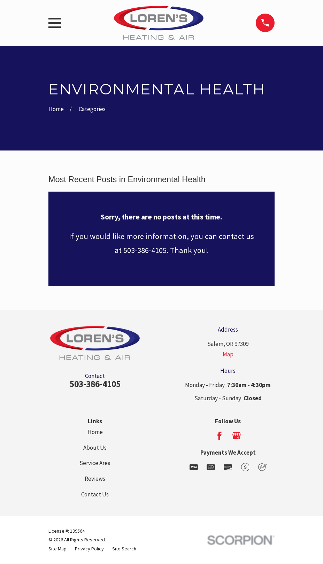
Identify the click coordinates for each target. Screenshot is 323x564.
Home (95, 432)
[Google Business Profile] (236, 436)
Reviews (95, 478)
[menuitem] (57, 549)
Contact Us (95, 494)
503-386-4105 (95, 383)
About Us (95, 447)
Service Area (94, 463)
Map (228, 354)
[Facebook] (219, 436)
